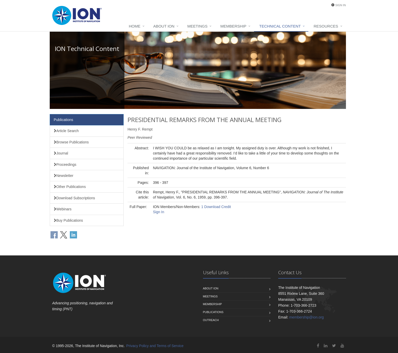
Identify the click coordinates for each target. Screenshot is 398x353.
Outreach (211, 320)
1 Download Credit (216, 207)
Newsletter (63, 176)
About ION (163, 26)
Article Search (66, 131)
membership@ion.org (306, 317)
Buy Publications (68, 220)
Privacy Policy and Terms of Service (154, 346)
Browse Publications (71, 142)
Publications (63, 120)
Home (134, 26)
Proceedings (65, 164)
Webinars (63, 209)
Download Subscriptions (74, 198)
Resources (326, 26)
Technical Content (280, 26)
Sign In (340, 5)
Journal (61, 153)
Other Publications (70, 187)
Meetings (197, 26)
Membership (233, 26)
